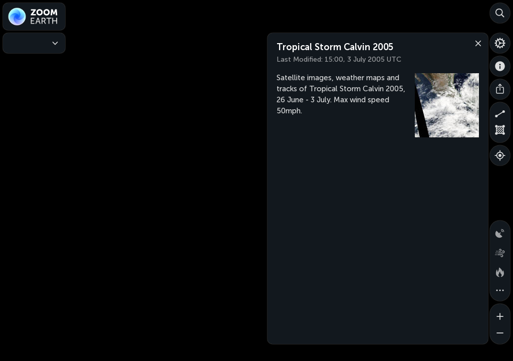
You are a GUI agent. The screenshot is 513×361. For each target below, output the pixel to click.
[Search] (500, 13)
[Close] (476, 42)
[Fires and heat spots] (500, 271)
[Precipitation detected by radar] (500, 231)
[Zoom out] (500, 334)
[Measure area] (500, 132)
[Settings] (500, 43)
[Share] (500, 89)
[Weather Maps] (34, 43)
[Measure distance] (500, 112)
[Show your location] (500, 155)
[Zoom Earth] (34, 16)
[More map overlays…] (500, 291)
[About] (500, 66)
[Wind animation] (500, 251)
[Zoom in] (500, 314)
